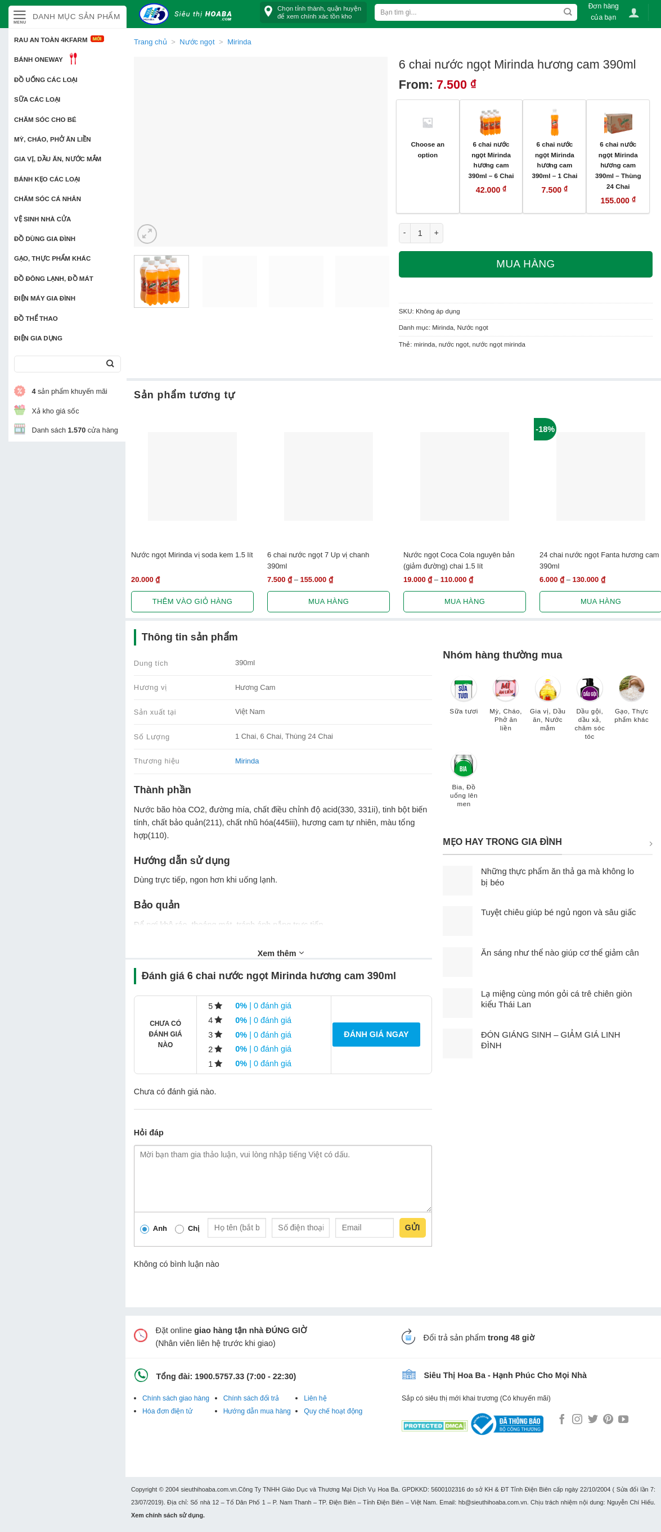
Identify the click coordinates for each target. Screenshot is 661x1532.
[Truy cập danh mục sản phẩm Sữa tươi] (464, 700)
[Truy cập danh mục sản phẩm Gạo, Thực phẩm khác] (632, 704)
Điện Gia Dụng (38, 338)
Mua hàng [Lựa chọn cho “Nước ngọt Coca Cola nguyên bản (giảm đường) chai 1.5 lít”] (464, 601)
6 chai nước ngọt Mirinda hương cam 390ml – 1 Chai (554, 159)
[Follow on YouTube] (623, 1420)
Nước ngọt (196, 42)
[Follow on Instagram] (577, 1420)
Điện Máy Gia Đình (44, 298)
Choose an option (427, 149)
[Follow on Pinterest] (608, 1420)
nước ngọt (454, 344)
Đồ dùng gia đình (44, 238)
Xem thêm (281, 953)
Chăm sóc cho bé (45, 119)
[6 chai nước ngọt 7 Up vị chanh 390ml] (328, 476)
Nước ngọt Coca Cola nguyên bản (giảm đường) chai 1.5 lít (459, 560)
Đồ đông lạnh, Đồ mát (53, 278)
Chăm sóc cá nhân (47, 199)
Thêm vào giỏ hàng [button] (192, 601)
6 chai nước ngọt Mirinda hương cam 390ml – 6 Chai (491, 159)
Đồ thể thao (36, 318)
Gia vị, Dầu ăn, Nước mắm (57, 159)
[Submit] (110, 364)
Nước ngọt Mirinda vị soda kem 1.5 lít (192, 555)
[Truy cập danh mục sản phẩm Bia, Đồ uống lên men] (464, 785)
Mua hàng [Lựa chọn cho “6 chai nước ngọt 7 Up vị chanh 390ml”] (328, 601)
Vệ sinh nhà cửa (42, 219)
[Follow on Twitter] (593, 1420)
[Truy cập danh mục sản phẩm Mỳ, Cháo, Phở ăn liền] (506, 709)
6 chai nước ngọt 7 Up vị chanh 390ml (318, 560)
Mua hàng (525, 264)
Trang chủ (150, 42)
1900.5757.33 (219, 1376)
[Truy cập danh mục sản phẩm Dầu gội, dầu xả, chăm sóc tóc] (590, 713)
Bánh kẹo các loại (47, 179)
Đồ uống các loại (46, 79)
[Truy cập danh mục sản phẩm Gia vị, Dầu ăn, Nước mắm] (548, 709)
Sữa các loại (37, 99)
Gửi (412, 1227)
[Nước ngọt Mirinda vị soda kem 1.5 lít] (192, 476)
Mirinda (239, 42)
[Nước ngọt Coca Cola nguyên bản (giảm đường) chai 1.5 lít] (464, 476)
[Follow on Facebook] (562, 1420)
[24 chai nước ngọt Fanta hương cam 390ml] (600, 476)
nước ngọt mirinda (499, 344)
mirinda (424, 344)
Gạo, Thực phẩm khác (52, 258)
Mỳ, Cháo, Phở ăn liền (52, 139)
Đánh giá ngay (376, 1034)
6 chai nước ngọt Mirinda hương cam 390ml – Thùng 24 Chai (618, 165)
